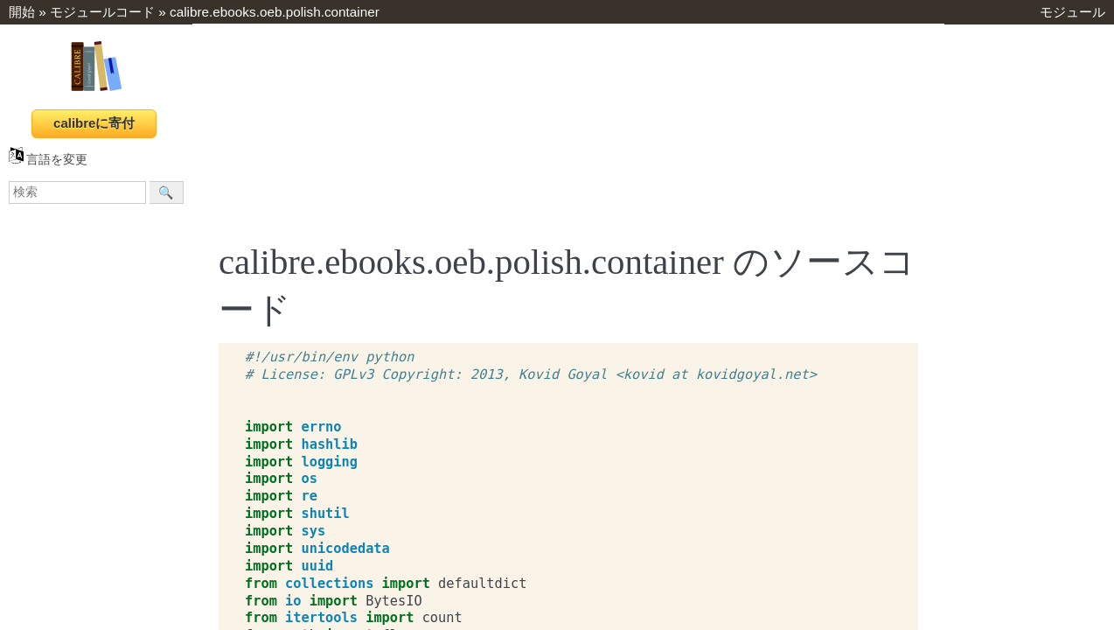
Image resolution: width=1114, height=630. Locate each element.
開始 (22, 11)
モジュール (1072, 11)
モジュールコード (102, 11)
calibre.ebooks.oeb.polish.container (274, 11)
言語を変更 (48, 159)
